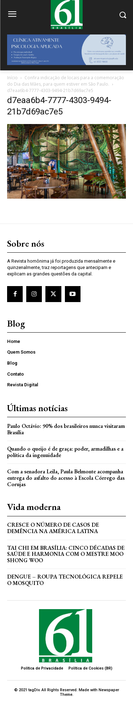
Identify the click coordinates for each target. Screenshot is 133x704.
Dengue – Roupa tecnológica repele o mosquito (65, 580)
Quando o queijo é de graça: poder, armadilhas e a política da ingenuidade (65, 452)
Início (12, 78)
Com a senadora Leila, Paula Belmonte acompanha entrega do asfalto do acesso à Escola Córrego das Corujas (65, 478)
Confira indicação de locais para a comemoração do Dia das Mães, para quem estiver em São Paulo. (65, 81)
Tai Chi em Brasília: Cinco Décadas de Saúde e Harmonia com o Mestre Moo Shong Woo (65, 554)
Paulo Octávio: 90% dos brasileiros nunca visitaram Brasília (66, 429)
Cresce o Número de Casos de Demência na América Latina (53, 528)
